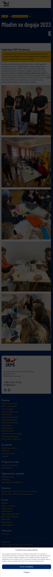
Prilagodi (27, 572)
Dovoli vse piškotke (26, 567)
